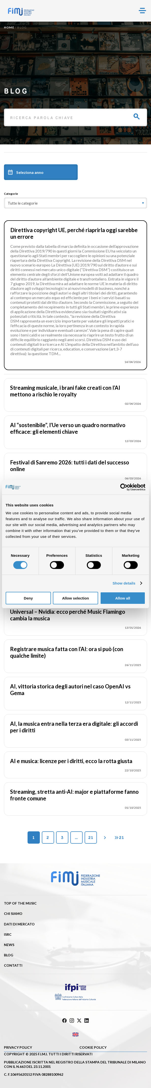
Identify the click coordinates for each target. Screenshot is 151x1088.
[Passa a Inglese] (75, 1034)
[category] (75, 203)
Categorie (11, 193)
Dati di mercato (19, 924)
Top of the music (20, 903)
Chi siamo (13, 913)
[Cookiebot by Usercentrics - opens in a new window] (123, 487)
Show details (124, 583)
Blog (8, 955)
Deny (28, 598)
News (9, 945)
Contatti (13, 965)
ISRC (8, 934)
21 (90, 837)
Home (9, 27)
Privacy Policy (18, 1047)
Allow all (122, 598)
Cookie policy (92, 1047)
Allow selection (75, 598)
